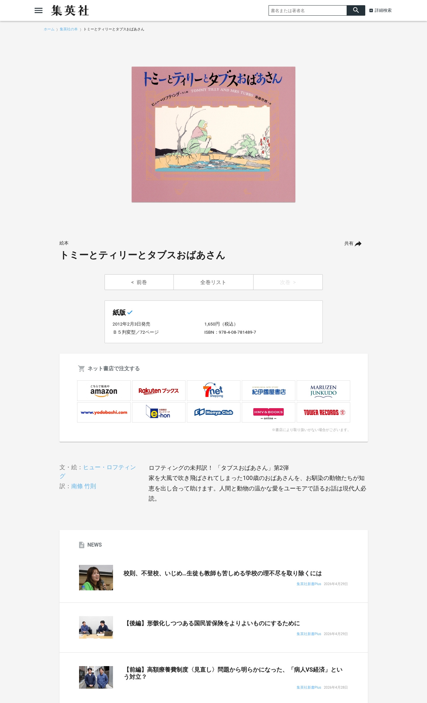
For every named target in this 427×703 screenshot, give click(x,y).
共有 (348, 243)
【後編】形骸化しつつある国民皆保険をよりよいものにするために (211, 623)
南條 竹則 (83, 486)
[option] (213, 134)
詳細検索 (383, 10)
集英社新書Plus (309, 584)
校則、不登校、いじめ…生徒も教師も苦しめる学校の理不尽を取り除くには (222, 573)
